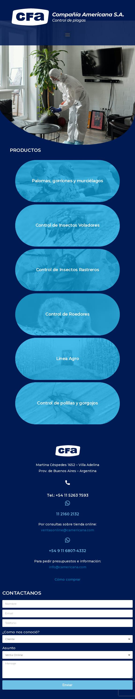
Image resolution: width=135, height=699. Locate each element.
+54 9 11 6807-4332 (67, 551)
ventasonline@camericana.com (67, 530)
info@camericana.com (67, 567)
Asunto (8, 648)
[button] (67, 34)
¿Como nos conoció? (21, 632)
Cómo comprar (67, 579)
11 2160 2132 (67, 514)
